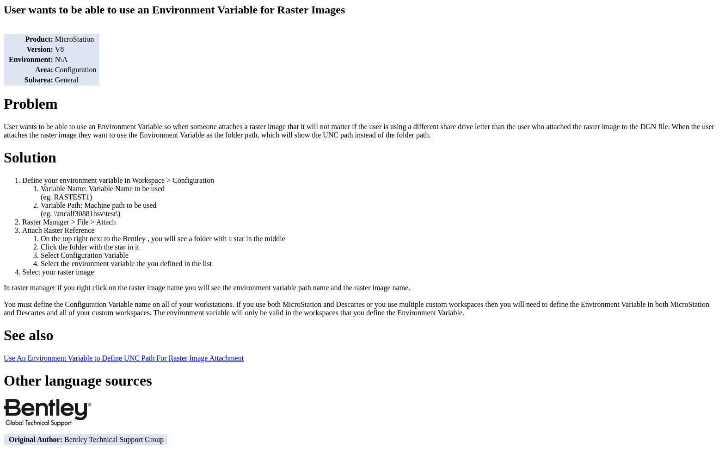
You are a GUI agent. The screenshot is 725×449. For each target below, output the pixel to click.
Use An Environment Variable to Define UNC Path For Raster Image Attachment (124, 358)
